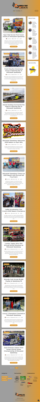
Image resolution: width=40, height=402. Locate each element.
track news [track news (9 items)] (9, 378)
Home (14, 10)
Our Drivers (18, 10)
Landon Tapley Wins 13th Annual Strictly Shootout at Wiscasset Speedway (13, 245)
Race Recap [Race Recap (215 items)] (4, 378)
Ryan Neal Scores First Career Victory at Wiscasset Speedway (14, 35)
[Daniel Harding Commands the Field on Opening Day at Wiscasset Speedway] (30, 38)
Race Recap (6, 19)
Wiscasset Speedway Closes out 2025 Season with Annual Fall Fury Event (14, 175)
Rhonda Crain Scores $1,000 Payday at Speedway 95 (13, 280)
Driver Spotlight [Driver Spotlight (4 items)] (4, 376)
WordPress (22, 398)
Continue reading (13, 46)
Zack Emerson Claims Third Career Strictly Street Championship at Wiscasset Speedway (13, 350)
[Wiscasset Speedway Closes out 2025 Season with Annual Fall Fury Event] (30, 52)
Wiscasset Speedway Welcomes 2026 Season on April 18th (14, 141)
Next (16, 367)
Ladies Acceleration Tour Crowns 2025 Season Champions (13, 210)
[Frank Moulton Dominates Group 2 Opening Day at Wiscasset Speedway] (30, 30)
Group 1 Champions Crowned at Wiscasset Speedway (14, 314)
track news (6, 125)
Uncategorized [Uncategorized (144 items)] (4, 380)
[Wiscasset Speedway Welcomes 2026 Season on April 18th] (30, 46)
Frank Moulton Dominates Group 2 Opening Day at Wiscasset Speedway (13, 70)
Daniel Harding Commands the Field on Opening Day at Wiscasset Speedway (14, 106)
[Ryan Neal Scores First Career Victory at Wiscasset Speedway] (30, 22)
